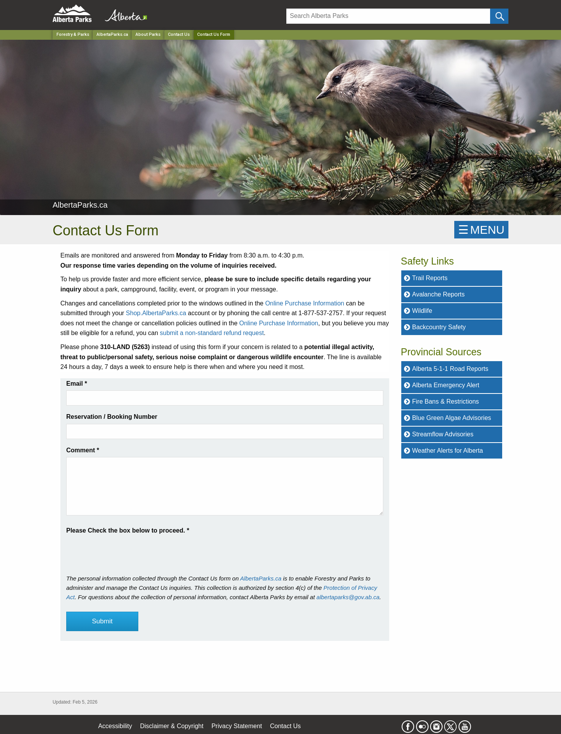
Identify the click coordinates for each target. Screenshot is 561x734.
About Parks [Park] (148, 34)
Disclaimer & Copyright (172, 726)
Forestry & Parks (72, 34)
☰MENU (481, 229)
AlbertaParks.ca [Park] (112, 34)
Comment (82, 450)
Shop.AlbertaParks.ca (156, 313)
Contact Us (179, 34)
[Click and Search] (499, 16)
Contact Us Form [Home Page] (213, 34)
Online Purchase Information (304, 303)
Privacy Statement (237, 726)
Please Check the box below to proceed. (127, 530)
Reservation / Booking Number (111, 416)
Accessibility (115, 726)
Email (76, 383)
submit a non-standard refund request (212, 333)
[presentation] (125, 551)
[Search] (388, 16)
